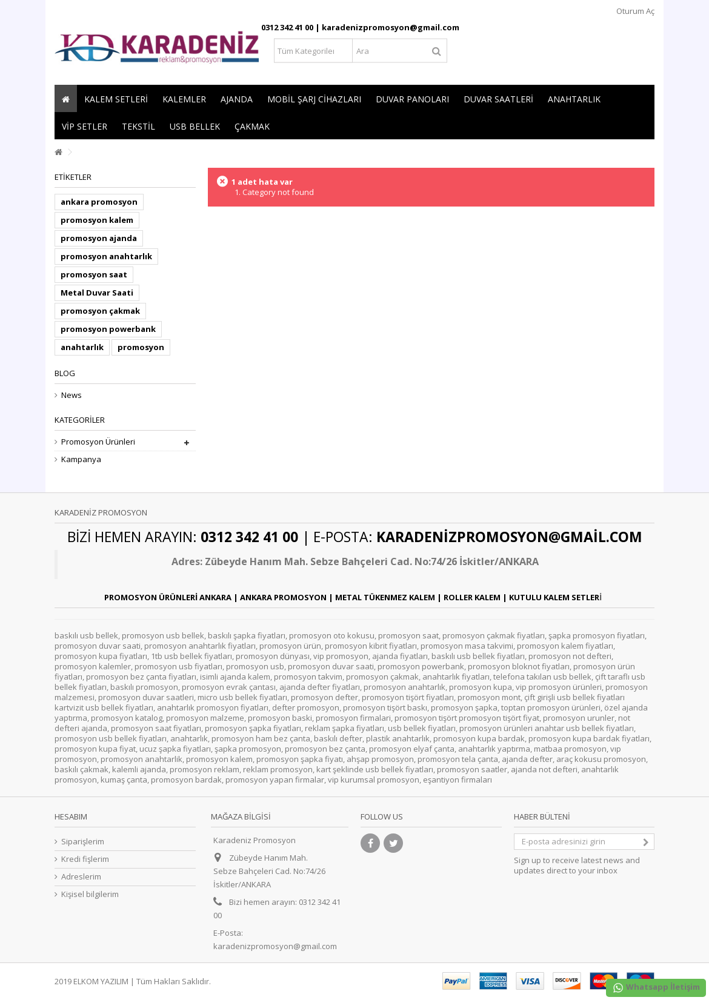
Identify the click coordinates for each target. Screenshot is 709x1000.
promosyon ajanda (99, 238)
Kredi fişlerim (85, 859)
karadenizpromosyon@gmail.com (275, 946)
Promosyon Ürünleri (98, 442)
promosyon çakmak (100, 310)
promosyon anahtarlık (106, 256)
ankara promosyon (99, 201)
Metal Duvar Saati (97, 292)
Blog (65, 373)
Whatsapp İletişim (656, 987)
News (71, 395)
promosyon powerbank (108, 328)
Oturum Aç (634, 10)
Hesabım (71, 816)
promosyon (141, 347)
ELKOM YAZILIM (100, 981)
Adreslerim (81, 877)
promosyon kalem (97, 219)
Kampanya (81, 459)
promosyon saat (94, 274)
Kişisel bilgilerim (90, 894)
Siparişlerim (82, 841)
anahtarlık (82, 347)
